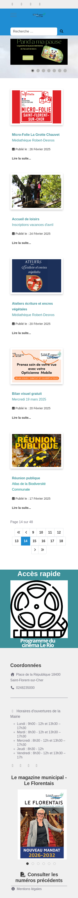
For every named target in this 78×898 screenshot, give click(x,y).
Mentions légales (26, 889)
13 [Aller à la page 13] (17, 541)
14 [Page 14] (25, 541)
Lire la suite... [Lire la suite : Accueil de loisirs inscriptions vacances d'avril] (21, 243)
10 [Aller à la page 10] (41, 532)
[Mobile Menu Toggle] (13, 15)
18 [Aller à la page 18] (61, 541)
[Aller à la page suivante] (34, 550)
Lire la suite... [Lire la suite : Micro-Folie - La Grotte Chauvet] (21, 158)
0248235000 (22, 687)
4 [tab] (44, 864)
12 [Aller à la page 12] (59, 532)
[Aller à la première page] (19, 532)
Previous (20, 614)
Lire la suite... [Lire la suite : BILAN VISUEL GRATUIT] (21, 417)
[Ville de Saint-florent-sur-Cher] (39, 15)
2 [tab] (33, 864)
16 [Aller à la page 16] (43, 541)
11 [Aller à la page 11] (50, 532)
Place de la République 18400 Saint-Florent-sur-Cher (35, 677)
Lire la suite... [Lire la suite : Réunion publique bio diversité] (21, 507)
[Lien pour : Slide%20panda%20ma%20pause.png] (39, 52)
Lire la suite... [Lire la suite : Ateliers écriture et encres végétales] (21, 333)
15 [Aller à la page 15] (34, 541)
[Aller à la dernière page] (42, 550)
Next (58, 614)
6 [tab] (55, 864)
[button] (32, 70)
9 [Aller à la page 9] (33, 532)
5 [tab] (49, 864)
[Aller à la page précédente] (26, 532)
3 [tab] (39, 864)
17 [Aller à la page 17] (52, 541)
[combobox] (33, 31)
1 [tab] (28, 864)
